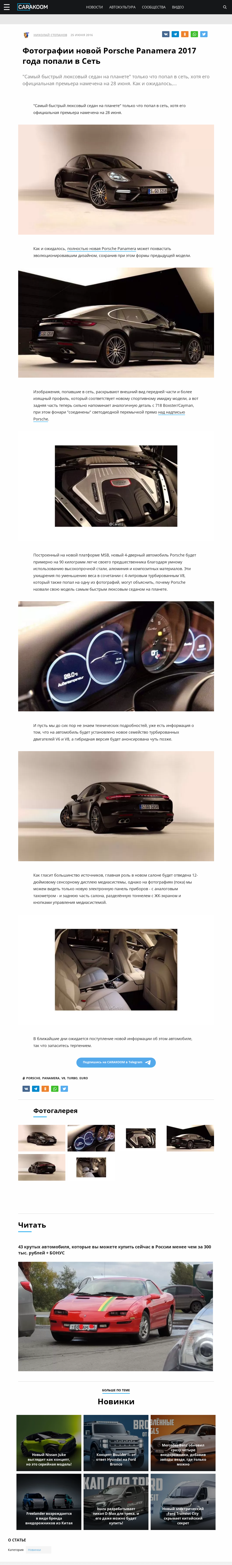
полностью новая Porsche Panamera (101, 248)
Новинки (34, 1551)
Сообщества (154, 7)
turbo (72, 1078)
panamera (51, 1078)
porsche (33, 1078)
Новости (94, 7)
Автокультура (122, 7)
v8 (63, 1078)
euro (83, 1078)
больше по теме (116, 1392)
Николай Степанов (50, 35)
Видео (178, 7)
